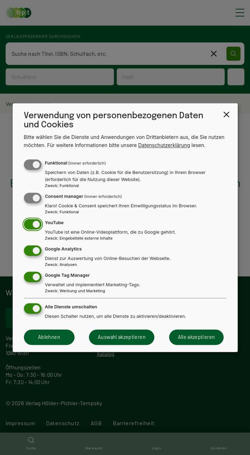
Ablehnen (49, 337)
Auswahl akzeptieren (122, 337)
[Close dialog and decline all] (226, 114)
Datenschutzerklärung (164, 145)
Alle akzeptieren (196, 337)
